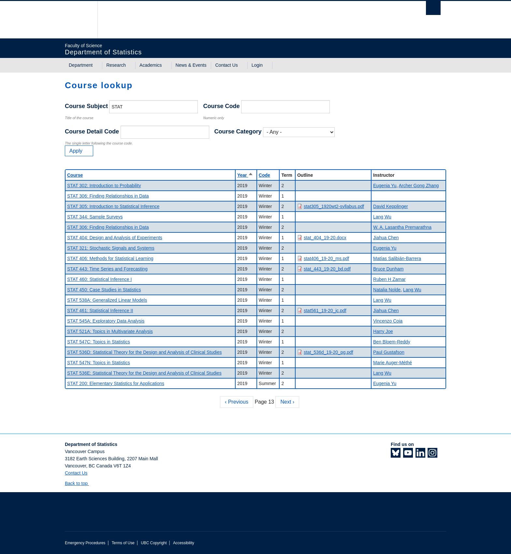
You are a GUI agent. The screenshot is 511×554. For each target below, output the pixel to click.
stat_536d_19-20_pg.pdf (328, 352)
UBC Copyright (154, 543)
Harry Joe (383, 331)
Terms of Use (123, 543)
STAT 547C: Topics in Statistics (98, 341)
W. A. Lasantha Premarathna (402, 227)
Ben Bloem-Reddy (391, 341)
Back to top (79, 483)
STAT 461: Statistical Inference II (100, 310)
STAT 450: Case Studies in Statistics (104, 289)
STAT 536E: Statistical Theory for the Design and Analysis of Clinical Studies (144, 373)
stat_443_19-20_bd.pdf (327, 268)
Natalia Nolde (387, 289)
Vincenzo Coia (387, 321)
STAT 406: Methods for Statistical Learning (110, 258)
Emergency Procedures (85, 543)
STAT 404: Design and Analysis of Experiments (114, 237)
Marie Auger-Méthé (392, 362)
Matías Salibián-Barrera (397, 258)
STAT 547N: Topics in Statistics (98, 362)
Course (75, 175)
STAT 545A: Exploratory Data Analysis (105, 321)
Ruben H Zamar (389, 279)
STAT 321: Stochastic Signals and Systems (110, 248)
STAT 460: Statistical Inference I (99, 279)
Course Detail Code (92, 131)
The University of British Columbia (78, 19)
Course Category (238, 131)
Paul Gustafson (388, 352)
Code (264, 175)
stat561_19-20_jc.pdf (325, 310)
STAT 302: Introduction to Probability (104, 185)
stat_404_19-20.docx (325, 237)
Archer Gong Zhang (419, 185)
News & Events (191, 65)
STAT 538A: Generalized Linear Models (107, 300)
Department (81, 65)
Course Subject (86, 106)
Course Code (221, 106)
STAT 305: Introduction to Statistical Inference (113, 206)
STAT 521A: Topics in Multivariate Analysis (110, 331)
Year (245, 175)
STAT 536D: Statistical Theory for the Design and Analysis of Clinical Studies (144, 352)
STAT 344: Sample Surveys (95, 216)
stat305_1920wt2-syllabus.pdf (334, 206)
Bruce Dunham (388, 268)
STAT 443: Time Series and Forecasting (107, 268)
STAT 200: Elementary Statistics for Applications (115, 383)
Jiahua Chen (386, 237)
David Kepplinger (390, 206)
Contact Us (226, 65)
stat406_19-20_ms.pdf (326, 258)
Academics (150, 65)
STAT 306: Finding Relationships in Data (108, 196)
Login (257, 65)
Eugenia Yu (384, 185)
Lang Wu (382, 216)
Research (116, 65)
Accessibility (183, 543)
